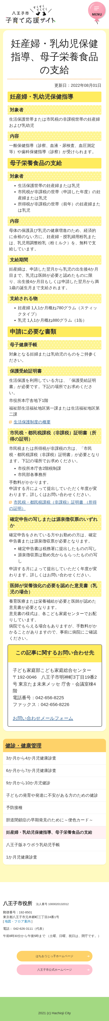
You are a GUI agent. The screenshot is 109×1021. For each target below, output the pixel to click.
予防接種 (14, 807)
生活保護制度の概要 (32, 422)
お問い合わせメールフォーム (43, 718)
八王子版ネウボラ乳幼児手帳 (33, 844)
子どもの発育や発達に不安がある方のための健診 (52, 795)
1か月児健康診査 (21, 857)
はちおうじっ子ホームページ (54, 956)
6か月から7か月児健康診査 (31, 770)
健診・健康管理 (23, 745)
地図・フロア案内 (18, 921)
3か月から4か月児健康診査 (31, 758)
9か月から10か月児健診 (28, 783)
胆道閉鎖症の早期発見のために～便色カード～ (49, 820)
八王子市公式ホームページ (54, 969)
